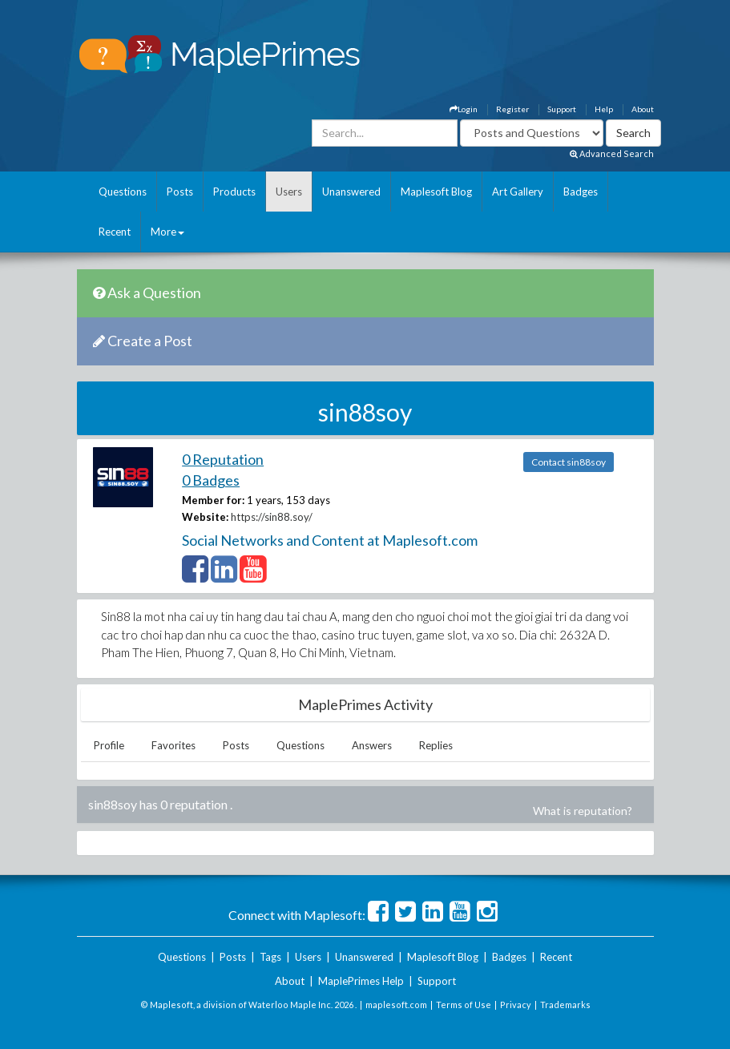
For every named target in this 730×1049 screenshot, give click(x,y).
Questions (123, 191)
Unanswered (351, 191)
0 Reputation (223, 459)
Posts (180, 191)
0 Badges (211, 480)
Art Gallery (517, 191)
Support (561, 109)
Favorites (173, 745)
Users (289, 191)
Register (512, 109)
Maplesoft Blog (436, 191)
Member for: (213, 500)
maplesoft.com (396, 1004)
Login (464, 109)
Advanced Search (612, 153)
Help (604, 109)
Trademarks (565, 1004)
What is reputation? (582, 810)
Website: (205, 516)
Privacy (515, 1004)
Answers (372, 745)
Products (234, 191)
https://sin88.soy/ (272, 516)
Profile (109, 745)
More (167, 231)
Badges (580, 191)
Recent (115, 231)
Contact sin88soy (568, 462)
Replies (436, 745)
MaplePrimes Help (361, 980)
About (642, 109)
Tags (270, 956)
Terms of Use (463, 1004)
